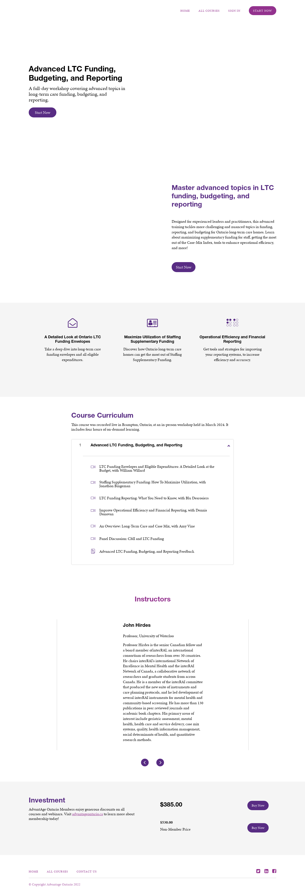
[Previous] (145, 767)
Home (185, 11)
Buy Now (258, 810)
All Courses (209, 11)
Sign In (234, 11)
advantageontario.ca (87, 819)
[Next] (160, 767)
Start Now (262, 11)
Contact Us (87, 871)
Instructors (153, 600)
